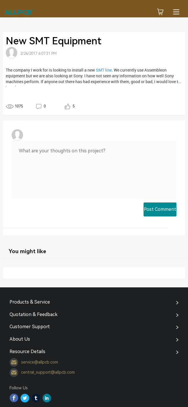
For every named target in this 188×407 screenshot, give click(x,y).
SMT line (104, 70)
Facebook (14, 398)
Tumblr (35, 398)
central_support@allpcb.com (42, 372)
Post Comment (160, 209)
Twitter (25, 398)
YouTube (46, 398)
